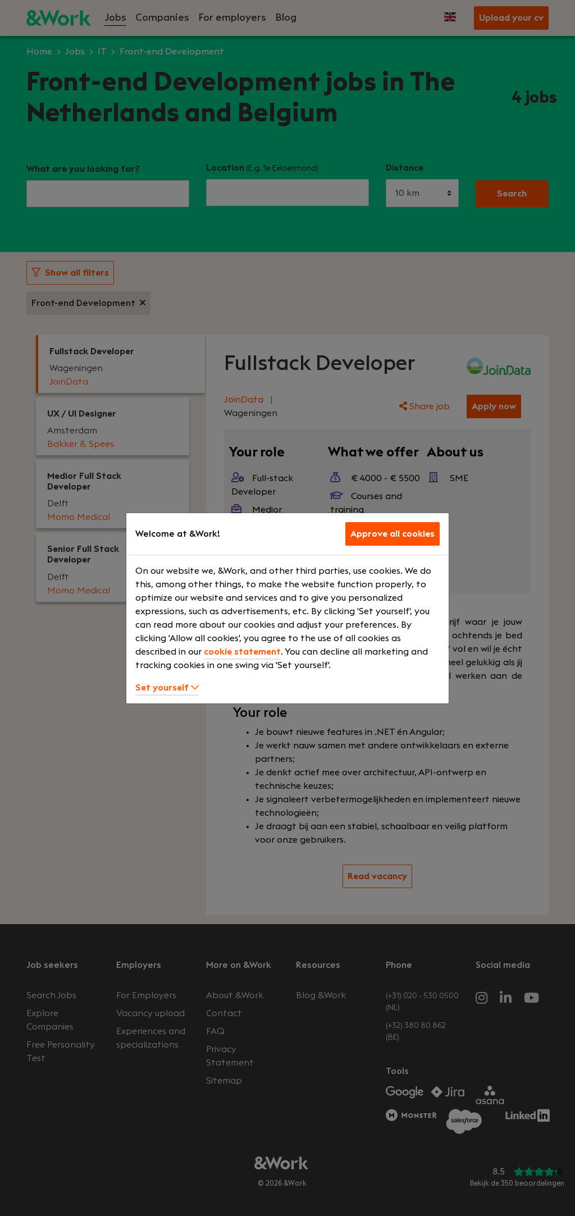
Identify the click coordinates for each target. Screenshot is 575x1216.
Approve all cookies (392, 533)
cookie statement (242, 651)
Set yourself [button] (167, 687)
